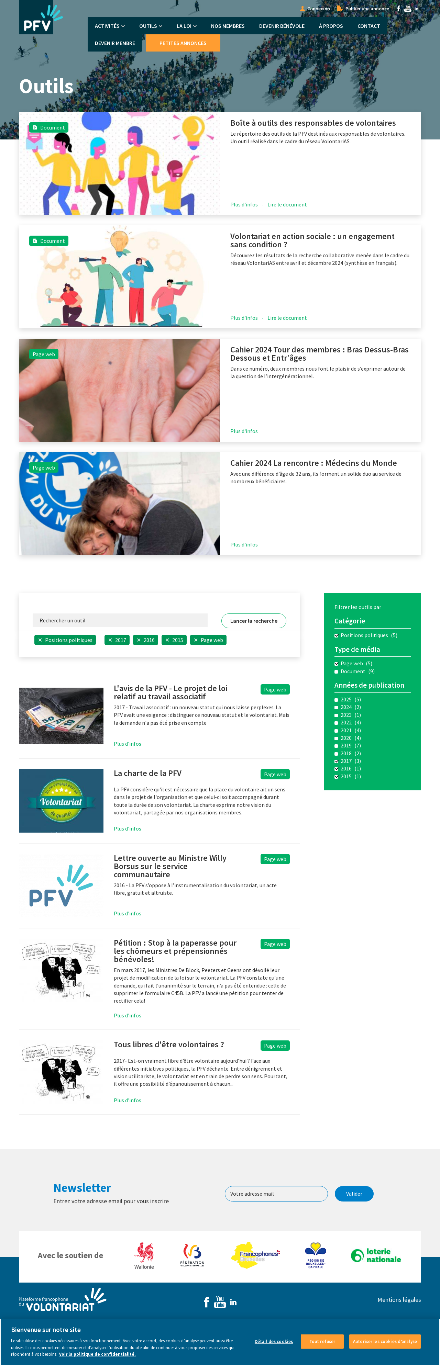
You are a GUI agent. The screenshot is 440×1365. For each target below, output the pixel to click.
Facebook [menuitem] (398, 8)
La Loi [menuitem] (184, 25)
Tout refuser (322, 1346)
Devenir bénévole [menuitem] (282, 25)
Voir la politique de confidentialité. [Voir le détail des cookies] (97, 1359)
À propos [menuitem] (331, 25)
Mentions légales (399, 1300)
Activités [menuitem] (107, 25)
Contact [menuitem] (369, 25)
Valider (354, 1193)
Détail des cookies (274, 1346)
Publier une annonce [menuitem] (367, 8)
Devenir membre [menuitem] (115, 43)
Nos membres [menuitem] (228, 25)
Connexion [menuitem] (318, 8)
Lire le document (287, 204)
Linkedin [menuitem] (416, 8)
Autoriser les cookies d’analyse (385, 1346)
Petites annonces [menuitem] (183, 43)
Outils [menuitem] (148, 25)
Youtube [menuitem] (407, 8)
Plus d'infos (244, 204)
